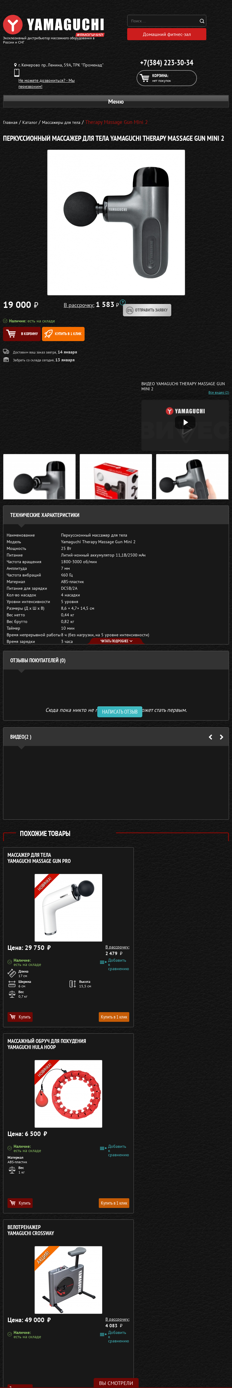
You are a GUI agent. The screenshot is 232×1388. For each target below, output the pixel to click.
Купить (20, 1023)
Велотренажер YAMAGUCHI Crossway (31, 1050)
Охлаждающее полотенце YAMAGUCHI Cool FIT (152, 1050)
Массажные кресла (40, 1290)
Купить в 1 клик (91, 337)
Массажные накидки (40, 1305)
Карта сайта (189, 1326)
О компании (189, 1290)
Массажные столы (40, 1297)
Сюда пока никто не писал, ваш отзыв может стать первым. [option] (116, 715)
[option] (116, 788)
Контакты (189, 1319)
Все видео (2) (218, 398)
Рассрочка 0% (189, 1312)
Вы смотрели (116, 1383)
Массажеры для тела (40, 1312)
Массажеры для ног (40, 1319)
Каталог (189, 1297)
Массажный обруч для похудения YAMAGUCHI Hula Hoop (161, 864)
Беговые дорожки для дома (40, 1334)
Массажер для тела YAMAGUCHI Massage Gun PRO (39, 864)
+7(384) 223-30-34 (166, 65)
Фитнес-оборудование (40, 1326)
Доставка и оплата (189, 1305)
